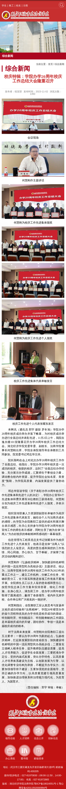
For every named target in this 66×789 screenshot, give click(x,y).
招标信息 (53, 738)
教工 (11, 5)
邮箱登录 (39, 758)
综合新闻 (59, 64)
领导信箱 (10, 738)
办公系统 (10, 758)
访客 (25, 5)
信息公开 (39, 738)
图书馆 (24, 758)
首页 (50, 64)
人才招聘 (24, 738)
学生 (4, 5)
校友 (18, 5)
